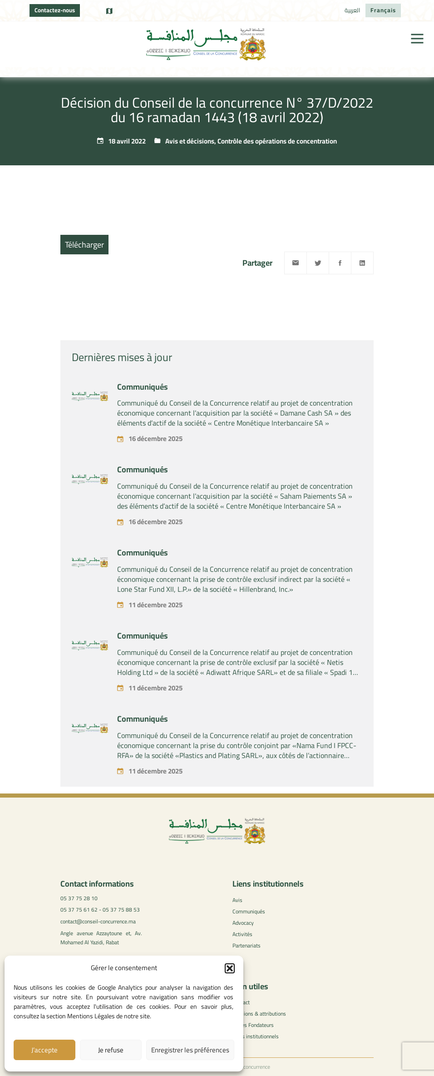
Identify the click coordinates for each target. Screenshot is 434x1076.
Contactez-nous (55, 10)
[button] (229, 968)
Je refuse (110, 1049)
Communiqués (142, 401)
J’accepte (44, 1049)
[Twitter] (317, 263)
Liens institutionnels (255, 1036)
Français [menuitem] (383, 10)
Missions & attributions (259, 1013)
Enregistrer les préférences (190, 1049)
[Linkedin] (362, 263)
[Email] (295, 263)
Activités (242, 934)
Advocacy (243, 922)
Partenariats (246, 945)
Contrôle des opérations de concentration (277, 141)
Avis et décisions (189, 141)
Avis (237, 900)
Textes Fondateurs (253, 1025)
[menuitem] (352, 10)
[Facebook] (340, 263)
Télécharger (84, 244)
